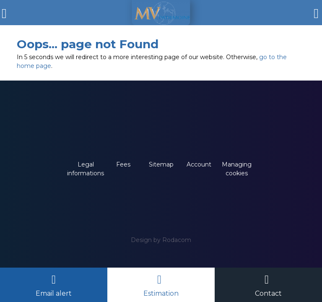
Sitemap (161, 164)
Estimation (161, 293)
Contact (268, 293)
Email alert (54, 293)
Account (199, 164)
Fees (123, 164)
